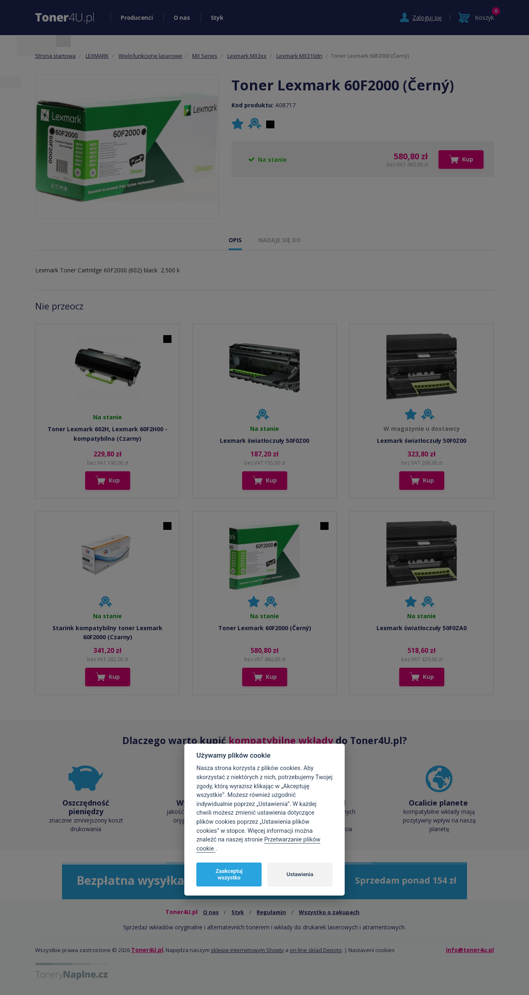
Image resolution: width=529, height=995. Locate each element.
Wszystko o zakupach (329, 912)
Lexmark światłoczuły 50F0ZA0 (421, 628)
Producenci (137, 17)
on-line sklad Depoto (316, 950)
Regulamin (271, 912)
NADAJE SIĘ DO (279, 240)
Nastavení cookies (371, 950)
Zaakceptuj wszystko (229, 874)
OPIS (235, 240)
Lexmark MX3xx (247, 55)
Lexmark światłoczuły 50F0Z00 (264, 440)
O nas (182, 17)
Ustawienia (299, 874)
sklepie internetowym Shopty (247, 950)
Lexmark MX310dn (299, 55)
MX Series (204, 55)
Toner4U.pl (147, 950)
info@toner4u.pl (470, 950)
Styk (217, 17)
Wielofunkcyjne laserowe (150, 55)
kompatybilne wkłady (281, 740)
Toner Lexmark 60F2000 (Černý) (264, 628)
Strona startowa (55, 55)
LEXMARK (97, 55)
